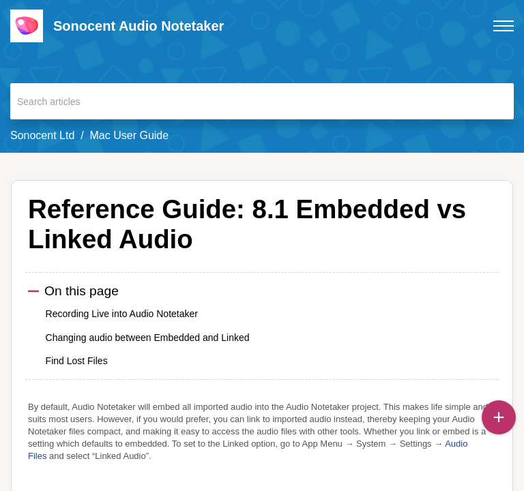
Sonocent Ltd (42, 135)
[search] (262, 101)
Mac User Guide (129, 135)
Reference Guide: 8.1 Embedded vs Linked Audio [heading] (247, 224)
